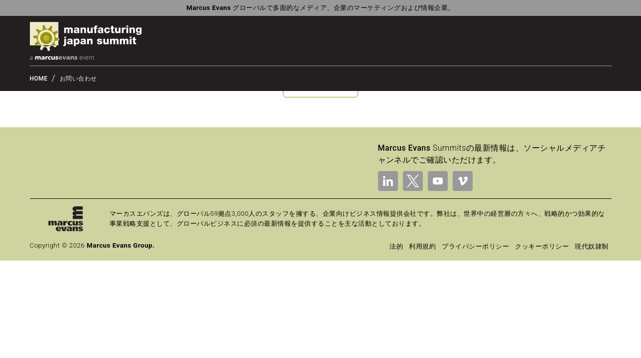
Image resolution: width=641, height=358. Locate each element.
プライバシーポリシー (475, 246)
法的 (396, 246)
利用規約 (422, 246)
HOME (39, 78)
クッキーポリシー (542, 246)
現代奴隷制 (591, 246)
